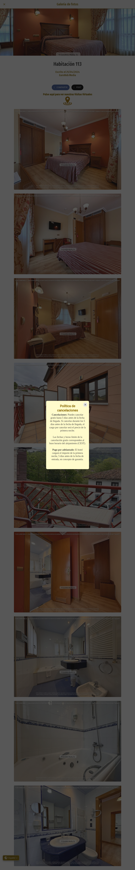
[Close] (85, 404)
